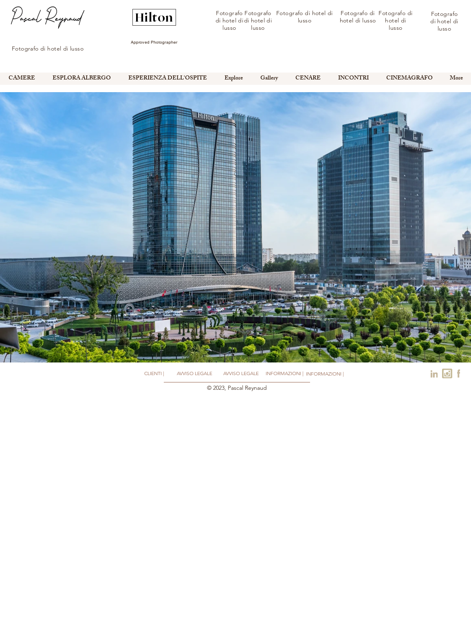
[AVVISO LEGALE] (194, 374)
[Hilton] (154, 17)
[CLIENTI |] (154, 373)
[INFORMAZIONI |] (284, 373)
